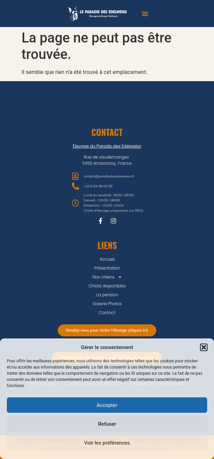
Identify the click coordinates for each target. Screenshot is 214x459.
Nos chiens (107, 277)
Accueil (107, 259)
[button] (203, 347)
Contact (107, 312)
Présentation (107, 268)
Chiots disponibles (107, 286)
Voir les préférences (107, 443)
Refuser (107, 424)
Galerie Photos (107, 304)
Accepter (107, 405)
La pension (107, 295)
